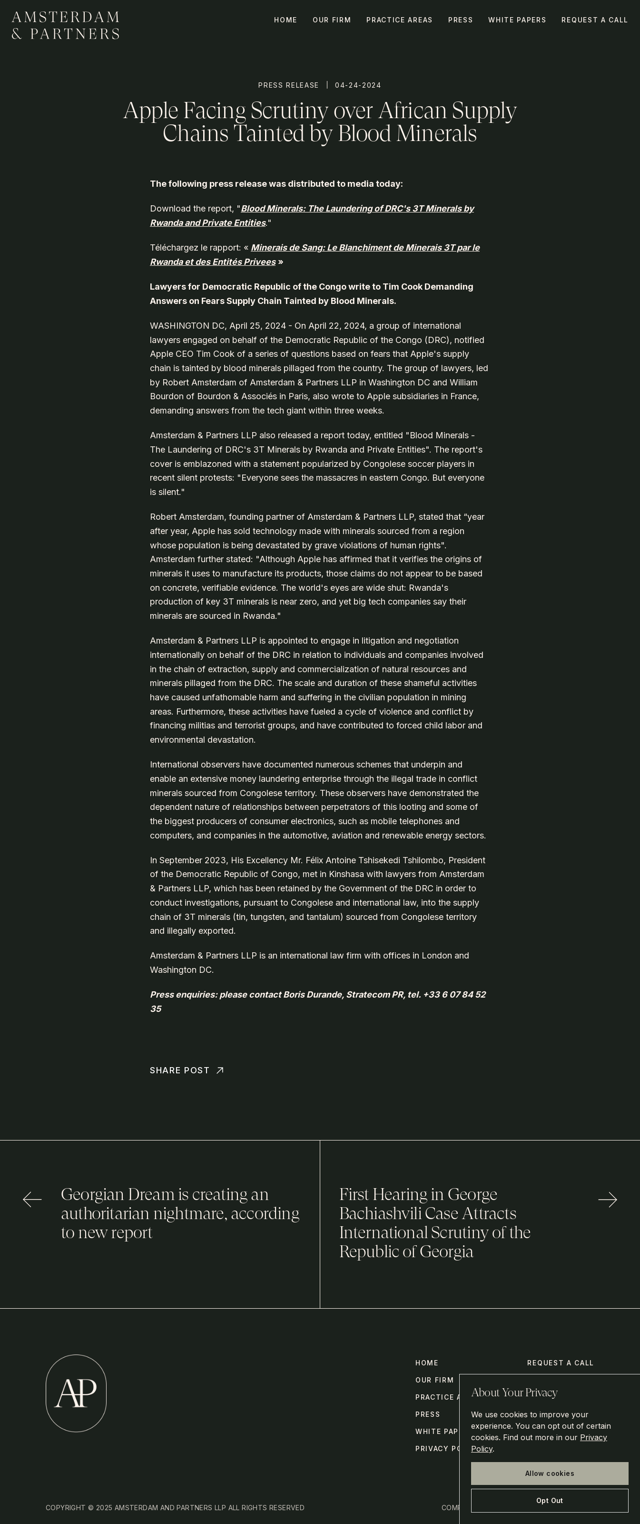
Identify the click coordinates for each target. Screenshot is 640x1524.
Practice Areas (399, 20)
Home (285, 20)
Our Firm (332, 20)
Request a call (595, 20)
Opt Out (549, 1500)
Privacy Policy (448, 1448)
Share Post (188, 1070)
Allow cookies (549, 1473)
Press (460, 20)
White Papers (517, 20)
